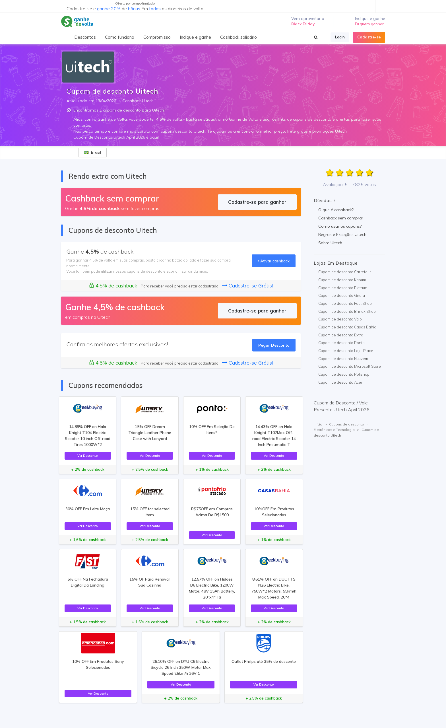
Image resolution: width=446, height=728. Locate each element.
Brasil (92, 152)
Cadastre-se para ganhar (257, 202)
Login (340, 37)
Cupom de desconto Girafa (341, 295)
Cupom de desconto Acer (340, 382)
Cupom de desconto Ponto (341, 342)
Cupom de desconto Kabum (342, 279)
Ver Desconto (87, 455)
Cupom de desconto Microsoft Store (349, 366)
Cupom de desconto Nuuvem (343, 358)
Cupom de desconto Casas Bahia (347, 327)
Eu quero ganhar (369, 24)
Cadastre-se (369, 37)
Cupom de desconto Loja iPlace (345, 350)
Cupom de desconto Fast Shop (345, 303)
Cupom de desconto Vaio (340, 319)
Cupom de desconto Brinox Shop (347, 311)
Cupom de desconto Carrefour (344, 272)
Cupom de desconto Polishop (343, 374)
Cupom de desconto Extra (340, 335)
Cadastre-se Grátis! (247, 285)
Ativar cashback (274, 261)
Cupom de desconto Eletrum (342, 287)
